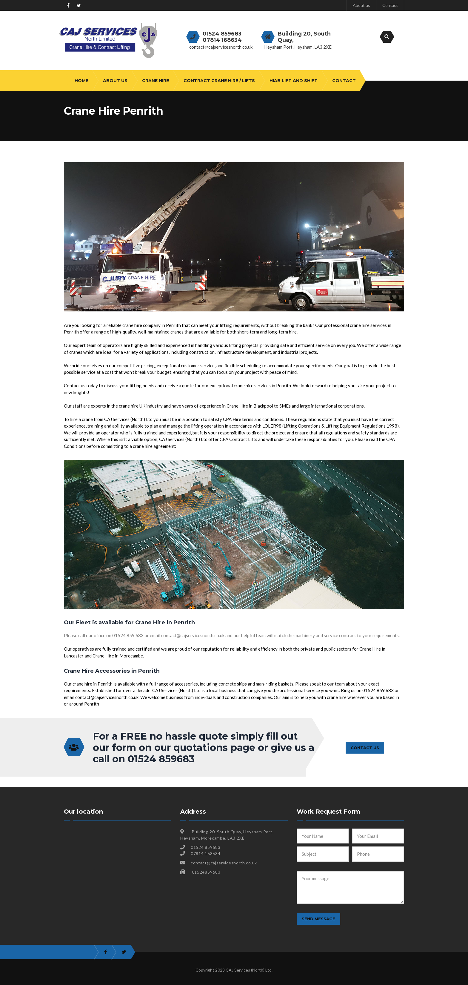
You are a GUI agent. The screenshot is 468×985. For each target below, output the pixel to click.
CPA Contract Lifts (238, 439)
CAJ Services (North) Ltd (249, 969)
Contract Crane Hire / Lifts (219, 80)
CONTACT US (365, 747)
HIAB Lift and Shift (294, 80)
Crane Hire (155, 80)
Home (81, 80)
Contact (390, 5)
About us (361, 5)
